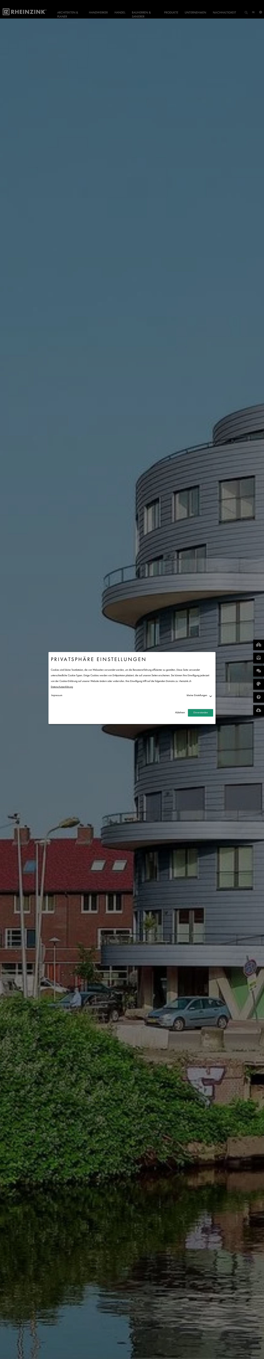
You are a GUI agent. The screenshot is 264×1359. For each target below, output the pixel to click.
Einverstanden (200, 713)
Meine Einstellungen (197, 696)
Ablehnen (180, 713)
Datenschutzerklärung (62, 687)
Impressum (56, 696)
